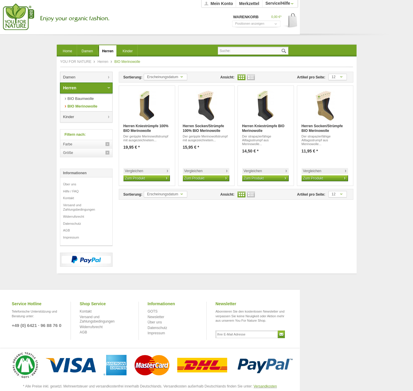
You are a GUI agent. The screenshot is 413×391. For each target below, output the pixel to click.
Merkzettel (249, 3)
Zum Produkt (135, 178)
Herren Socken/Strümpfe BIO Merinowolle (322, 128)
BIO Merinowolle (83, 106)
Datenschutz (72, 223)
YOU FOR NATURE (55, 17)
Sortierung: (133, 77)
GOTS (153, 311)
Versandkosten (265, 386)
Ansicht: (227, 77)
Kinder (68, 117)
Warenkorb (290, 20)
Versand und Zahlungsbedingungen (79, 207)
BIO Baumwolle (81, 98)
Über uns (69, 184)
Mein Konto (221, 3)
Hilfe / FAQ (71, 191)
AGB (66, 230)
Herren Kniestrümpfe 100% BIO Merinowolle (145, 128)
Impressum (71, 237)
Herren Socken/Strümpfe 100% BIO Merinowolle (203, 128)
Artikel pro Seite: (311, 77)
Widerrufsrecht (73, 216)
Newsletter (156, 317)
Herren (103, 62)
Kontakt (68, 198)
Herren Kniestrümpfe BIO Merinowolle (263, 128)
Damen (69, 77)
